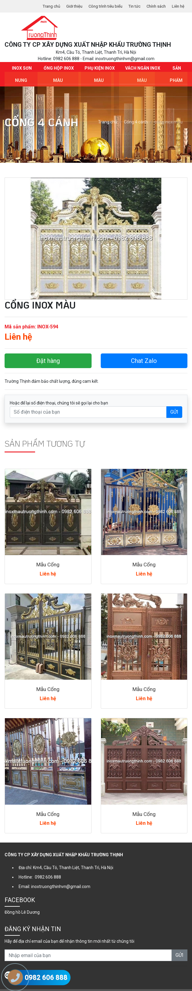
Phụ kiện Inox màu (98, 70)
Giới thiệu (66, 6)
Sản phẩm (176, 70)
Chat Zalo (144, 351)
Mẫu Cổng (48, 555)
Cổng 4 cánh (136, 112)
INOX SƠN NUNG (21, 70)
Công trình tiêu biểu (99, 6)
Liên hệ (177, 6)
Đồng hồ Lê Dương (22, 902)
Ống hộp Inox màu (58, 70)
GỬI (174, 402)
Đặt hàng (48, 351)
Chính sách (154, 6)
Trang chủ (42, 6)
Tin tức (131, 6)
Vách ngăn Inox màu (142, 70)
